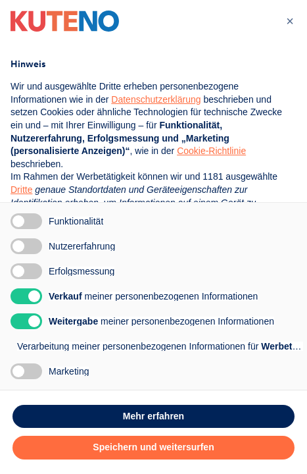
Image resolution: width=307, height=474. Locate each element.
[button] (289, 21)
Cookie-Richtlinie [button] (211, 150)
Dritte (21, 189)
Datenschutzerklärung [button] (156, 99)
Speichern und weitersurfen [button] (153, 447)
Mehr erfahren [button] (153, 416)
